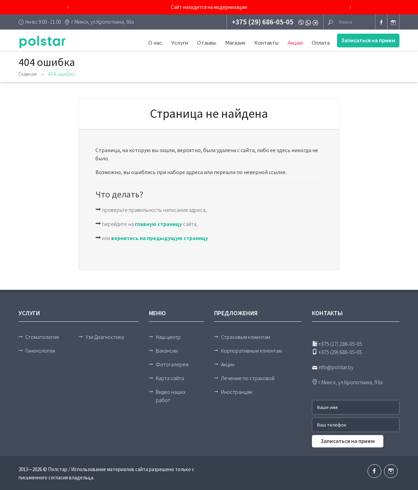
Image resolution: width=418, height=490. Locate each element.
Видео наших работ (171, 395)
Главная (28, 73)
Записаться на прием (368, 40)
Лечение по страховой (248, 378)
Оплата (321, 43)
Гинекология (40, 350)
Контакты (266, 43)
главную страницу (158, 223)
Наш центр (168, 336)
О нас (155, 43)
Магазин (235, 43)
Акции (295, 43)
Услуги (179, 43)
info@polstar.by (332, 367)
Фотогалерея (172, 364)
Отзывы (206, 43)
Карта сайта (170, 378)
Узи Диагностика (104, 336)
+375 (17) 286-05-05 (337, 343)
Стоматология (42, 336)
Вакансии (167, 350)
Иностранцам (236, 391)
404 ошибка (61, 73)
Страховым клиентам (245, 336)
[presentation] (68, 7)
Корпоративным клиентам (251, 350)
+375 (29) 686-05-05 (262, 21)
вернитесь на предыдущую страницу (159, 238)
